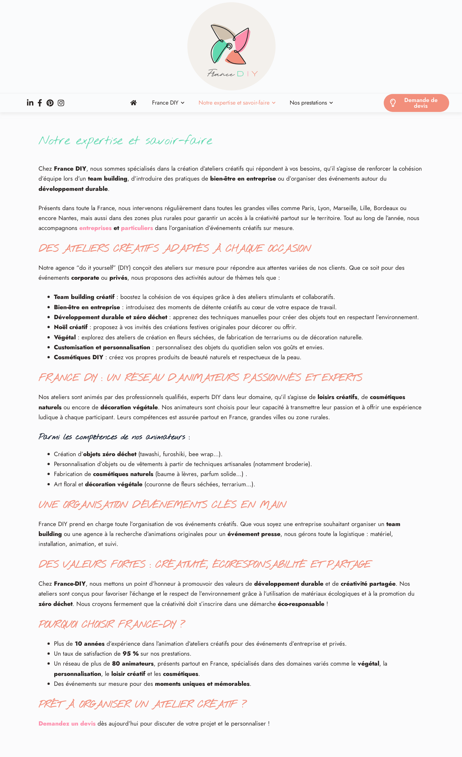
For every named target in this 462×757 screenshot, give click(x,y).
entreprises (95, 228)
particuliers (137, 228)
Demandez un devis (67, 723)
